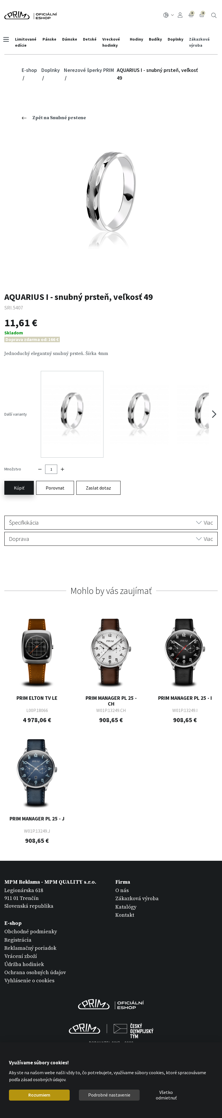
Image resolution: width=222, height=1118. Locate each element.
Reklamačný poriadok (30, 931)
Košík (202, 14)
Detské (91, 39)
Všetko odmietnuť (166, 1095)
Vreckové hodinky (112, 42)
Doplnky (174, 39)
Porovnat (55, 471)
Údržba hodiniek (24, 948)
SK (168, 15)
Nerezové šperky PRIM (89, 70)
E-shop (29, 70)
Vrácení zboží (20, 939)
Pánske (51, 39)
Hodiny (135, 39)
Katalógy (125, 890)
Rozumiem (39, 1095)
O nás (122, 874)
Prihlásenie (180, 15)
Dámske (70, 39)
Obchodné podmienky (30, 915)
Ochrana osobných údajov (35, 956)
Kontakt (124, 898)
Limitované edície (27, 42)
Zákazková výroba (198, 42)
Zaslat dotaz (98, 471)
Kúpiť (19, 471)
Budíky (154, 39)
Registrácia (18, 923)
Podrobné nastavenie (109, 1095)
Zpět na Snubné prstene (54, 118)
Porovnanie (191, 14)
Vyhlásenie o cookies (29, 964)
